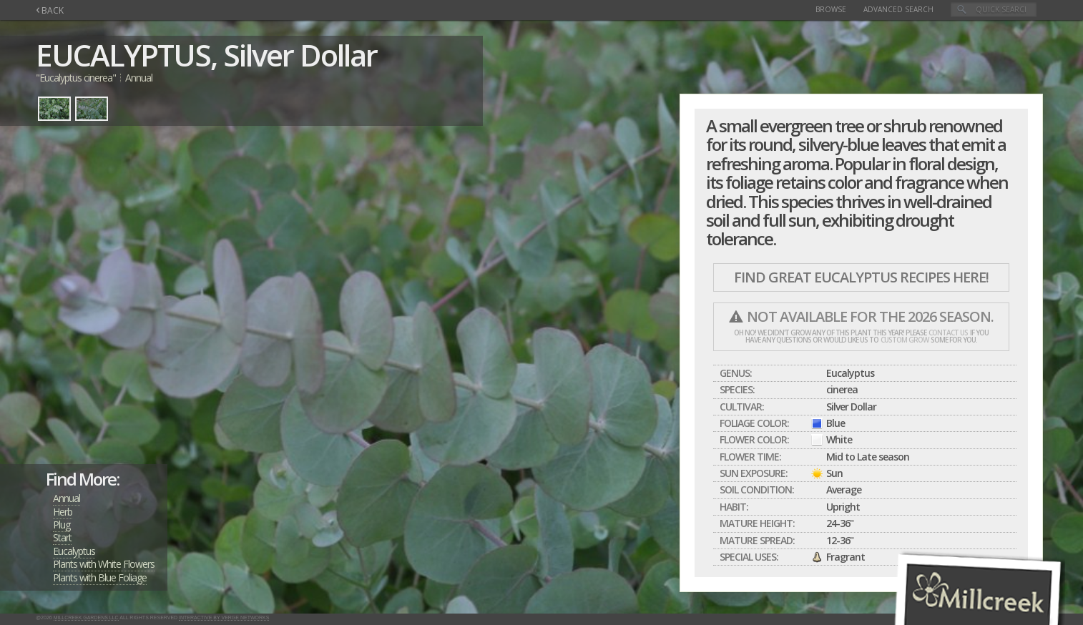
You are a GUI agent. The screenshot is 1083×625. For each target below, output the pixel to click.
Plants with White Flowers (104, 564)
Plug (61, 524)
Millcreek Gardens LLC (86, 617)
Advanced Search (898, 9)
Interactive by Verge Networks (224, 617)
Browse (830, 9)
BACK (50, 10)
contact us (948, 333)
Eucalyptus (74, 551)
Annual (66, 498)
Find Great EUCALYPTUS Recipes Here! (861, 277)
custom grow (904, 340)
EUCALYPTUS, (126, 54)
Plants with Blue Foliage (100, 577)
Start (62, 537)
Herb (62, 511)
